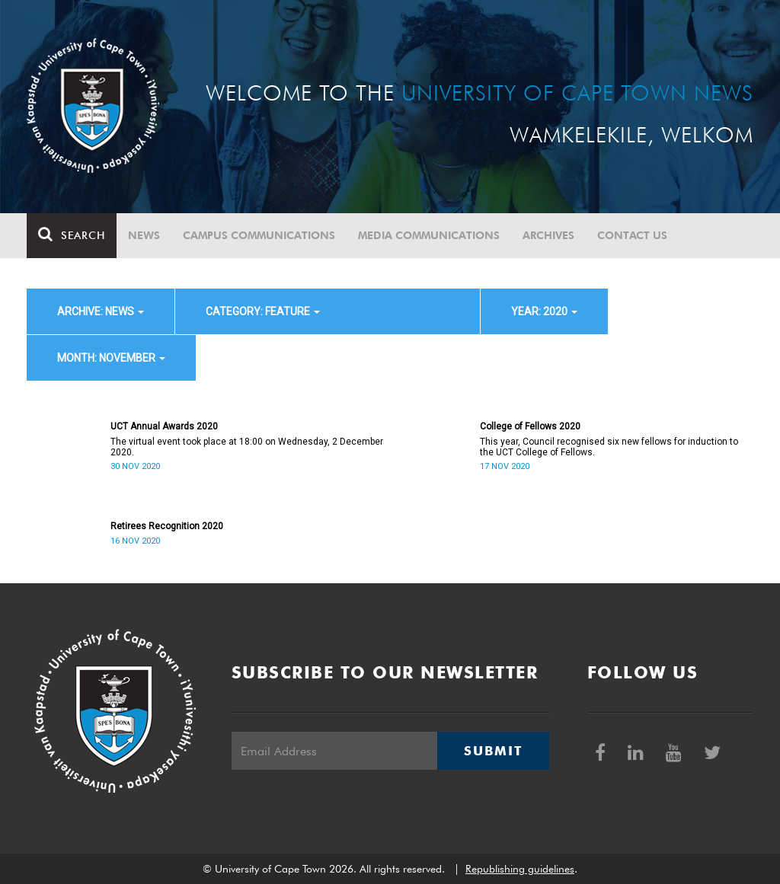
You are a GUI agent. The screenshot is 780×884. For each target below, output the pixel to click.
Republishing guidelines (519, 869)
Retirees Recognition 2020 (166, 526)
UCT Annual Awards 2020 (164, 426)
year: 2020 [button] (544, 311)
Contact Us (632, 235)
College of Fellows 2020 (530, 426)
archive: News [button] (100, 311)
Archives (548, 235)
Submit (493, 750)
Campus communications (259, 235)
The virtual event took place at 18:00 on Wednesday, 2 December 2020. (246, 447)
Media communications (429, 235)
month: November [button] (111, 358)
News (144, 235)
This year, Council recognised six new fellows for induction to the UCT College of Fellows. (609, 447)
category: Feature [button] (263, 311)
